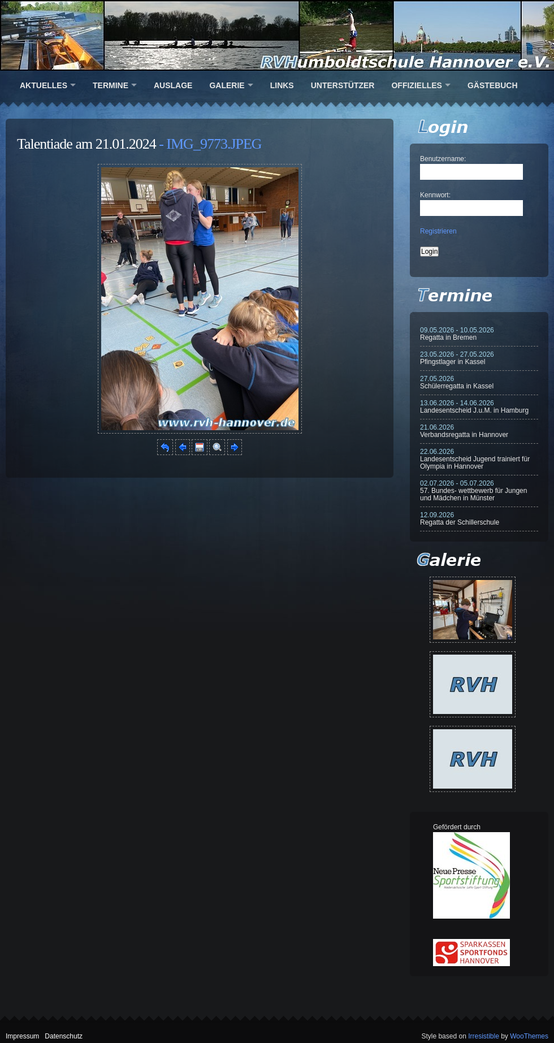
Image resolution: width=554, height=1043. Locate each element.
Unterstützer (343, 85)
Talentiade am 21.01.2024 (86, 144)
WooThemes (529, 1036)
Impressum (22, 1036)
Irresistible (483, 1036)
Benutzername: (443, 159)
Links (282, 85)
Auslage (173, 85)
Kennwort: (435, 195)
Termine (110, 85)
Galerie (226, 85)
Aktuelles (43, 85)
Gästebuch (493, 85)
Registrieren (438, 231)
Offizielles (416, 85)
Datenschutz (64, 1036)
